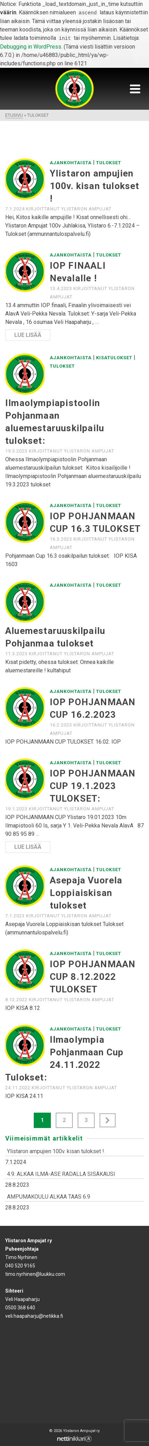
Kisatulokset (114, 357)
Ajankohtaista (71, 162)
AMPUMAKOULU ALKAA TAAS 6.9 (48, 1196)
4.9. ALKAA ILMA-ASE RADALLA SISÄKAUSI (61, 1174)
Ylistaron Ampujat (86, 208)
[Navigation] (135, 89)
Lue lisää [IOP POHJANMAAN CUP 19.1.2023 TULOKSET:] (27, 847)
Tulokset (108, 162)
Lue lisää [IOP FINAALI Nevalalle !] (27, 335)
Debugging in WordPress (30, 46)
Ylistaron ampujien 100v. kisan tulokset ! (55, 1151)
